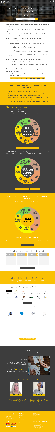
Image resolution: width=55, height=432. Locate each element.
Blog (34, 1)
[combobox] (25, 19)
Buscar (37, 19)
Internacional (26, 1)
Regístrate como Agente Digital (37, 427)
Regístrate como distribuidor (36, 425)
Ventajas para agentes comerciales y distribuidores (39, 423)
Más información (35, 188)
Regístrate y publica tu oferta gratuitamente (28, 148)
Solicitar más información (27, 245)
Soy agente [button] (50, 1)
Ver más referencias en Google (27, 338)
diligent (11, 418)
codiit (13, 418)
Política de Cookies (21, 424)
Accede (49, 3)
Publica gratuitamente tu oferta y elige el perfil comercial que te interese (27, 78)
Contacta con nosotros (22, 418)
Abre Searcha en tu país (22, 419)
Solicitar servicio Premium (22, 188)
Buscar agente (14, 1)
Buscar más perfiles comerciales (27, 268)
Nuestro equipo (21, 415)
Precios (31, 1)
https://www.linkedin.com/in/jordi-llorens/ (38, 406)
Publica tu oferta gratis (42, 1)
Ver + (15, 255)
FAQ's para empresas (35, 419)
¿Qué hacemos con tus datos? (23, 422)
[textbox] (25, 19)
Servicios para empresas (36, 416)
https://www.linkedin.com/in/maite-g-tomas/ (16, 404)
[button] (14, 1)
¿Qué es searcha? (21, 414)
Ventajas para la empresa (36, 415)
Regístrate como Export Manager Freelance (38, 426)
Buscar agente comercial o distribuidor (37, 418)
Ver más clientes (27, 303)
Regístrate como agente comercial (37, 424)
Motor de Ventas (20, 1)
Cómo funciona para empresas (36, 414)
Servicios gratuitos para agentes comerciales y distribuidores (40, 428)
